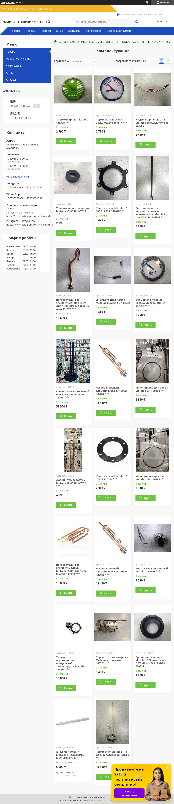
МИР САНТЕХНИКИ (75, 41)
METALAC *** (154, 41)
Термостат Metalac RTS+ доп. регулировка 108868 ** (112, 755)
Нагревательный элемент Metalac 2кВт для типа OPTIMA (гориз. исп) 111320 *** (72, 304)
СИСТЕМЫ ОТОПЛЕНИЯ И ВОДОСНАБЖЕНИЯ (116, 41)
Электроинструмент (119, 31)
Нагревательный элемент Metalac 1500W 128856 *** (111, 390)
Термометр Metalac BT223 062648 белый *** (111, 121)
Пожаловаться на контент (104, 800)
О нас (59, 31)
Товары (30, 31)
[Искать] (136, 22)
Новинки (45, 31)
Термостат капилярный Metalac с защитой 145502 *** (112, 660)
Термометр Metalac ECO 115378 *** (72, 121)
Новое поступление (18, 58)
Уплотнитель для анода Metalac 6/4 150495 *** (151, 477)
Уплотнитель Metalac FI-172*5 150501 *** (112, 477)
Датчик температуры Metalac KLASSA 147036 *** (71, 483)
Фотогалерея (93, 31)
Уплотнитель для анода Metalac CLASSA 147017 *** (72, 211)
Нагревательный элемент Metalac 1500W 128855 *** (111, 571)
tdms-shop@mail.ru (17, 176)
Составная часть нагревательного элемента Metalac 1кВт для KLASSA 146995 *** (151, 212)
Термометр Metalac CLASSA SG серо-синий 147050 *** (150, 303)
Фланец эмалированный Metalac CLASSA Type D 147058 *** (72, 394)
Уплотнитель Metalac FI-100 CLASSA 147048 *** (112, 209)
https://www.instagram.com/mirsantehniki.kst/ (32, 216)
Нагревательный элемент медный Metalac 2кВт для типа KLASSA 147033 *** (71, 569)
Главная (16, 31)
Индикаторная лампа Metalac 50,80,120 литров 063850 (151, 122)
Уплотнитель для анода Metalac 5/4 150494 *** (151, 389)
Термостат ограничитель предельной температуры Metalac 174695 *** (71, 663)
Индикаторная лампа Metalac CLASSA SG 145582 (113, 301)
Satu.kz (103, 797)
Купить (68, 141)
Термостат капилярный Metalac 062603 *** (151, 570)
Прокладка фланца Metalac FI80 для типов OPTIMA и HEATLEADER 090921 (150, 661)
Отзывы (11, 79)
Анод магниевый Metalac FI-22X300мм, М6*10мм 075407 (70, 755)
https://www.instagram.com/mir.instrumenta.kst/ (34, 224)
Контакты (74, 31)
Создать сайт (8, 2)
